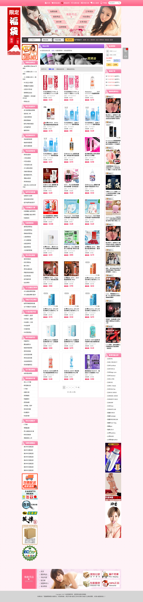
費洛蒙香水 (27, 344)
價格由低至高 (60, 69)
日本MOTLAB (111, 409)
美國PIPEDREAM (112, 419)
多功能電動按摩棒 (29, 110)
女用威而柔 (27, 127)
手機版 (103, 3)
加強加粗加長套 (28, 199)
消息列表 (44, 577)
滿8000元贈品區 (28, 470)
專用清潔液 (27, 351)
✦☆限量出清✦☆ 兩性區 (29, 78)
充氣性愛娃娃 (27, 171)
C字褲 (25, 389)
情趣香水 (26, 341)
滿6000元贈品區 (28, 467)
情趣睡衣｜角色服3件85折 (29, 97)
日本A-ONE (110, 379)
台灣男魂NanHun (111, 439)
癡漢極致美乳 (27, 175)
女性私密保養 (27, 354)
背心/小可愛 (27, 382)
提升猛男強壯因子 (29, 202)
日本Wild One (110, 389)
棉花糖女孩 (27, 385)
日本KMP (109, 402)
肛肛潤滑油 (27, 262)
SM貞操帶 (26, 325)
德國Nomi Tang (111, 423)
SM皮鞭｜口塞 (28, 322)
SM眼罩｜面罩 (28, 315)
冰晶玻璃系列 (27, 361)
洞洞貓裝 (26, 395)
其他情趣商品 (27, 364)
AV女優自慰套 (28, 168)
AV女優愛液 (27, 240)
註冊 (115, 64)
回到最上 (125, 56)
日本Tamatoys (110, 375)
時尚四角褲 (27, 434)
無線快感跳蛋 (27, 142)
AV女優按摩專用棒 (29, 291)
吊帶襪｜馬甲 (27, 405)
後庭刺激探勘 (27, 348)
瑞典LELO (110, 429)
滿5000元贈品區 (28, 463)
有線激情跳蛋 (27, 139)
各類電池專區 (27, 373)
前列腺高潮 (27, 279)
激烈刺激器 (27, 259)
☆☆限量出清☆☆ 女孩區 (30, 73)
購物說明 (65, 3)
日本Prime (109, 406)
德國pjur (109, 426)
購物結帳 (56, 3)
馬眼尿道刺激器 (28, 272)
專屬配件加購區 (28, 86)
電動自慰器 (27, 178)
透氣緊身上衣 (27, 438)
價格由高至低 (70, 69)
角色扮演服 (27, 409)
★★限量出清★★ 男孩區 (30, 67)
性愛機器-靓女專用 (29, 214)
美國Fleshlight (111, 416)
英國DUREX (110, 412)
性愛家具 (26, 218)
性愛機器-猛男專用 (29, 211)
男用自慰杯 (27, 154)
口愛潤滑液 (27, 237)
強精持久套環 (27, 196)
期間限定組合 (27, 92)
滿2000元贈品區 (28, 453)
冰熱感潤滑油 (27, 230)
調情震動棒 (27, 120)
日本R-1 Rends (111, 386)
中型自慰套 (27, 161)
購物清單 (125, 49)
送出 (109, 64)
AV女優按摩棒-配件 (29, 294)
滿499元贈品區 (28, 450)
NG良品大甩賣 (28, 82)
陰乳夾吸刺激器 (28, 123)
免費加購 (53, 11)
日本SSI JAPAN (111, 392)
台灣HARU (110, 436)
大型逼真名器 (27, 165)
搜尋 (69, 40)
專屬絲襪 (26, 428)
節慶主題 (26, 392)
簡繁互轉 (85, 3)
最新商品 (56, 17)
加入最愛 (95, 3)
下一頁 (77, 387)
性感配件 (26, 412)
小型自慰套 (27, 158)
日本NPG (109, 359)
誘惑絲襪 (26, 402)
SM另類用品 (27, 332)
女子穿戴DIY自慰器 (29, 307)
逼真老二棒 (27, 113)
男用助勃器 (27, 181)
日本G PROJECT (111, 362)
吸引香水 (26, 266)
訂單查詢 (89, 11)
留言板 (81, 27)
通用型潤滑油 (27, 226)
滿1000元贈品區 (28, 446)
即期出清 (26, 101)
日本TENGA (110, 369)
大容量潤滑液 (27, 250)
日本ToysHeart (111, 365)
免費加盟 (75, 3)
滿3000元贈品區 (28, 457)
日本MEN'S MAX (112, 399)
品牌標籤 (62, 27)
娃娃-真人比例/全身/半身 (29, 186)
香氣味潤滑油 (27, 233)
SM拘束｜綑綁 (28, 319)
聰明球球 (26, 130)
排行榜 (58, 22)
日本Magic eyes (111, 372)
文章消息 (83, 22)
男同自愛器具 (27, 269)
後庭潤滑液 (27, 247)
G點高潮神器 (27, 117)
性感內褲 (26, 416)
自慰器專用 (27, 243)
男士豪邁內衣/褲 (28, 431)
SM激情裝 (26, 329)
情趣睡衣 (26, 399)
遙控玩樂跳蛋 (27, 146)
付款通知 (86, 17)
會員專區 (44, 586)
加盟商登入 (45, 583)
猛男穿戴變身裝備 (29, 303)
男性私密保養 (27, 358)
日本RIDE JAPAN (112, 396)
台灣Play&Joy (110, 433)
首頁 (47, 3)
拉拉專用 (26, 282)
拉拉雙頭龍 (27, 276)
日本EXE (109, 382)
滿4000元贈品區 (28, 460)
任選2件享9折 (27, 89)
